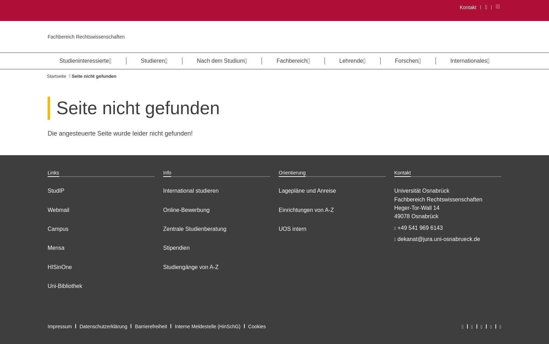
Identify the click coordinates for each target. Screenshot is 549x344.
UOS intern (292, 229)
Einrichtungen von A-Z (306, 210)
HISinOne (60, 267)
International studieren (190, 191)
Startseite (56, 76)
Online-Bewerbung (186, 210)
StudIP (56, 191)
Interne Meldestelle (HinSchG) (208, 326)
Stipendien (176, 248)
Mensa (56, 248)
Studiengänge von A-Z (190, 267)
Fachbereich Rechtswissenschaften (86, 37)
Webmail (58, 210)
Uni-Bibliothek (65, 286)
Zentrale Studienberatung (195, 229)
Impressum (60, 326)
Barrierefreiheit (151, 326)
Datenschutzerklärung (103, 326)
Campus (58, 229)
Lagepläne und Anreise (307, 191)
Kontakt (468, 7)
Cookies (257, 326)
